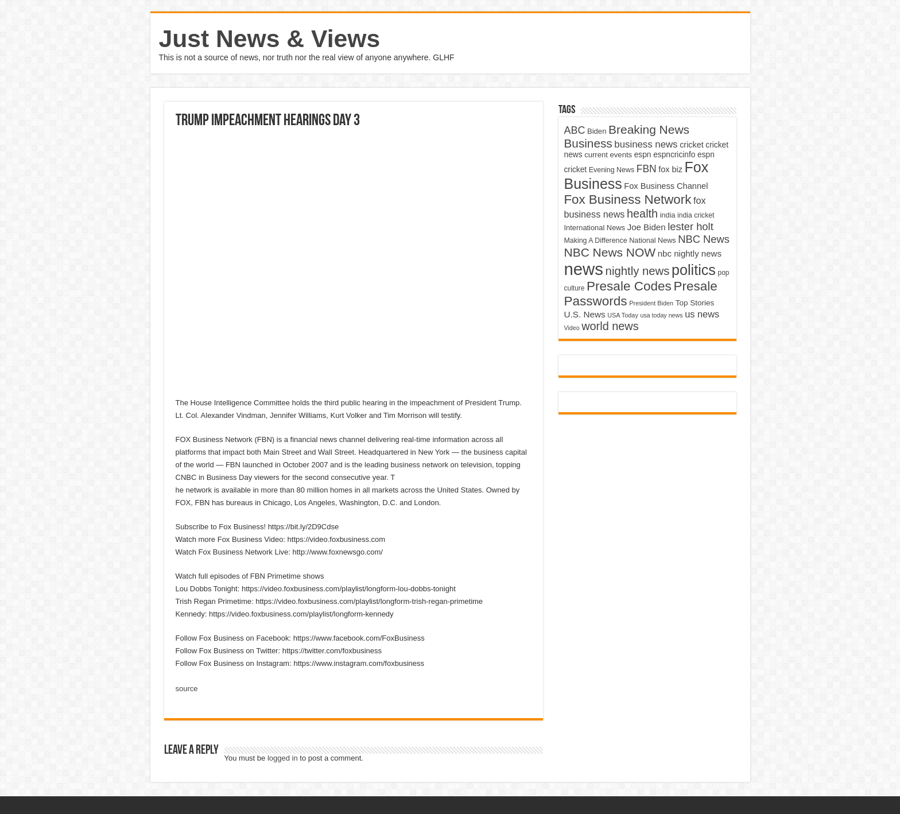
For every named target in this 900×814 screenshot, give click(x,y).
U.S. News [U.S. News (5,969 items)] (585, 314)
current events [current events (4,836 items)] (608, 154)
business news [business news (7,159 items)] (645, 144)
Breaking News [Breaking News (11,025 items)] (648, 129)
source (187, 688)
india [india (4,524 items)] (668, 215)
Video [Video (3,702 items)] (572, 327)
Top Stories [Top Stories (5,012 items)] (695, 303)
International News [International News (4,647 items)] (595, 227)
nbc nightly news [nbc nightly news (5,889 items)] (689, 253)
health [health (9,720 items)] (642, 213)
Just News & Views (270, 38)
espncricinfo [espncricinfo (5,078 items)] (674, 154)
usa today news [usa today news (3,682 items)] (661, 315)
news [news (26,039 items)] (583, 268)
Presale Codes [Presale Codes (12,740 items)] (629, 286)
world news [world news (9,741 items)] (609, 326)
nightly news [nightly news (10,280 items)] (638, 271)
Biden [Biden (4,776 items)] (596, 131)
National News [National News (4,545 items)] (652, 241)
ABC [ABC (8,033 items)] (574, 130)
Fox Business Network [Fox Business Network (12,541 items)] (628, 199)
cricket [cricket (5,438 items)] (692, 144)
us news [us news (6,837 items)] (702, 314)
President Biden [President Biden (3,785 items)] (651, 303)
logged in (282, 758)
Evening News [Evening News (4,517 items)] (611, 170)
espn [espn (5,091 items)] (642, 154)
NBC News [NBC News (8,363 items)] (704, 239)
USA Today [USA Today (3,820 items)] (622, 315)
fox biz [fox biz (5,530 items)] (670, 169)
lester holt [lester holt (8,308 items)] (690, 226)
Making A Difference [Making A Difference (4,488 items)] (595, 241)
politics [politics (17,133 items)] (694, 270)
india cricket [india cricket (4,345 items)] (695, 215)
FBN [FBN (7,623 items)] (647, 169)
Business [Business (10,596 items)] (588, 143)
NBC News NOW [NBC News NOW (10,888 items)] (610, 252)
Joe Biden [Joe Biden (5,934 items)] (646, 227)
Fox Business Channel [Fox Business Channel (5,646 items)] (666, 186)
